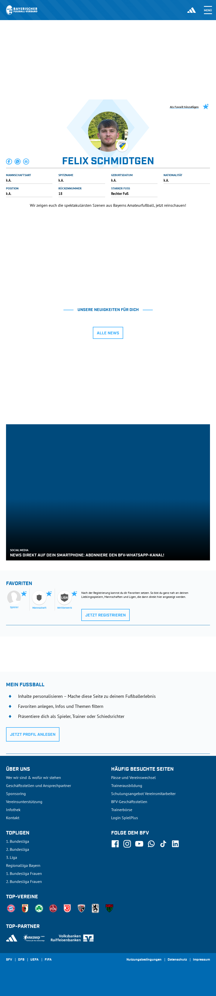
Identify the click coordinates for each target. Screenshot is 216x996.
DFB (21, 960)
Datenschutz (177, 960)
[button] (9, 162)
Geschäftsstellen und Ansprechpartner (38, 785)
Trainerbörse (121, 809)
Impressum (201, 960)
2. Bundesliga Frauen (24, 881)
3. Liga (11, 857)
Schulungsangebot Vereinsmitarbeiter (143, 793)
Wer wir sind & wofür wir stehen (33, 777)
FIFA (48, 960)
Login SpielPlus (124, 817)
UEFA (34, 960)
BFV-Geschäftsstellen (129, 801)
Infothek (13, 809)
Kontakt (12, 817)
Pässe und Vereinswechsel (133, 777)
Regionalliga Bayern (23, 865)
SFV (9, 960)
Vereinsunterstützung (24, 801)
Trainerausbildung (126, 785)
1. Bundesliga (17, 841)
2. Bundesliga (17, 849)
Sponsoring (16, 793)
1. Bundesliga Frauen (24, 873)
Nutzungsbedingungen (144, 960)
